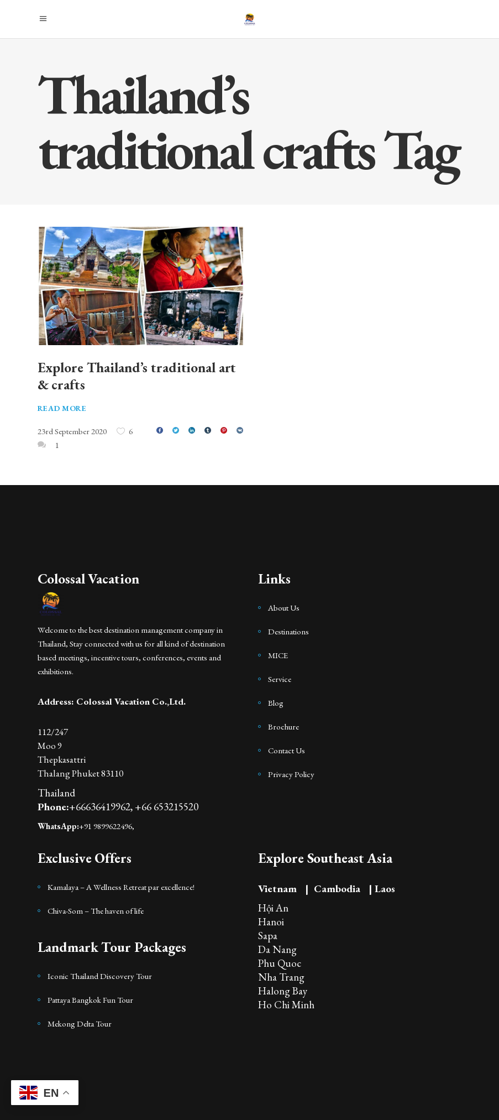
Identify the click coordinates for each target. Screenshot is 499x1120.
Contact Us (286, 750)
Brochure (283, 726)
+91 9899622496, (106, 826)
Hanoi (271, 922)
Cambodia (337, 888)
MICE (278, 655)
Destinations (288, 631)
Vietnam (277, 888)
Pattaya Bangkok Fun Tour (90, 999)
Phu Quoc (279, 963)
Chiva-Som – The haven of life (96, 910)
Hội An (273, 908)
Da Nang (277, 949)
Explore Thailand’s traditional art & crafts (137, 375)
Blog (275, 702)
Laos (385, 888)
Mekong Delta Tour (80, 1023)
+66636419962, (102, 807)
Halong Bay (282, 991)
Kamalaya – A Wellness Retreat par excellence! (121, 887)
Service (279, 679)
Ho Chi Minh (286, 1005)
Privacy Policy (291, 774)
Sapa (267, 935)
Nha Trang (281, 977)
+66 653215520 (166, 807)
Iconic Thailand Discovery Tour (100, 976)
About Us (284, 607)
